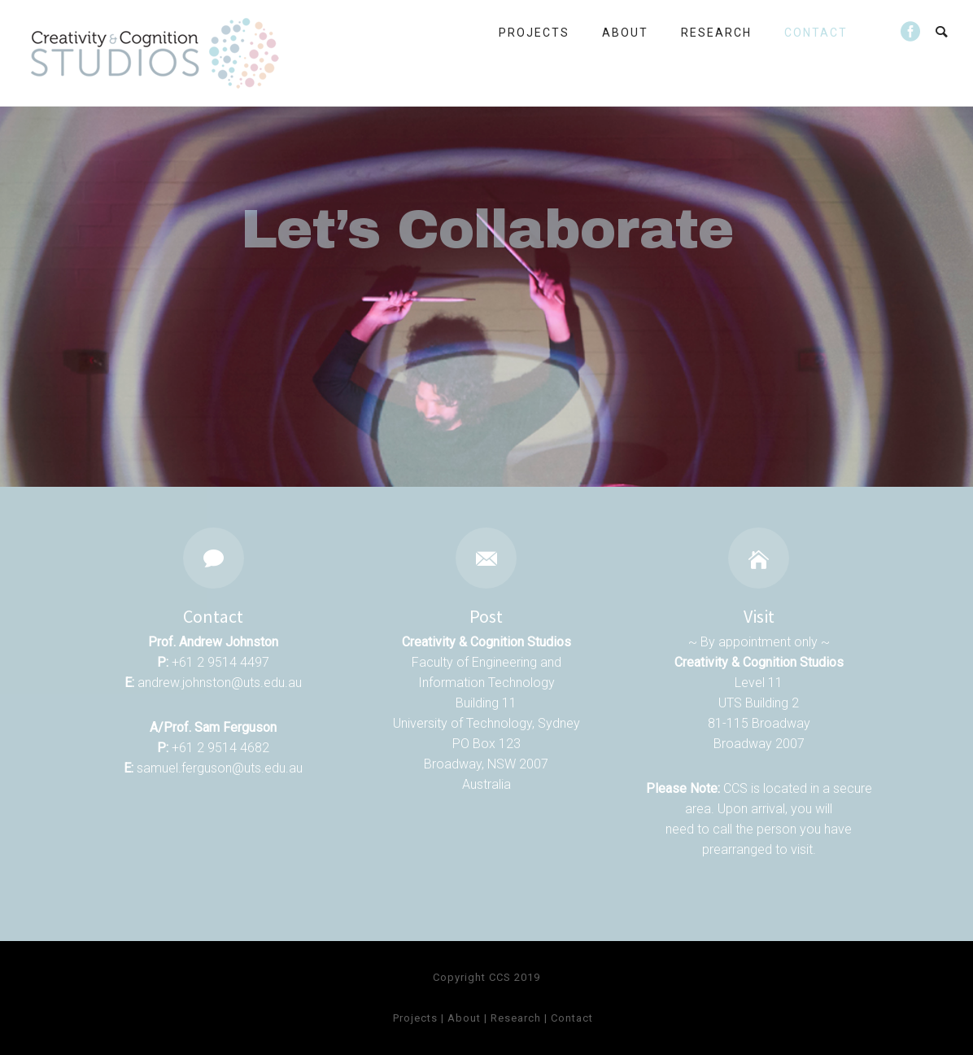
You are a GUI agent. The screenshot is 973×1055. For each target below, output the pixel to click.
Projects (534, 32)
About (625, 32)
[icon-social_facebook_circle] (911, 32)
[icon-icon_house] (758, 558)
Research (716, 32)
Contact (816, 32)
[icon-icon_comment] (213, 558)
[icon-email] (486, 558)
